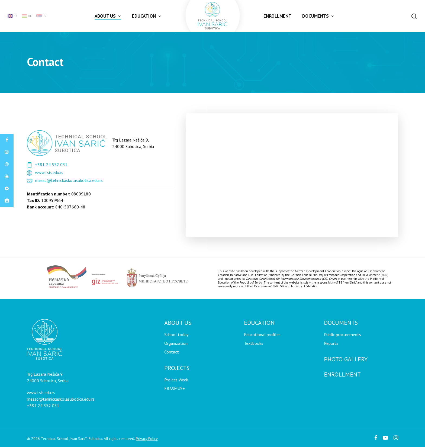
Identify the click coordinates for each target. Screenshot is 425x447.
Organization (176, 343)
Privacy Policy (147, 438)
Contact (171, 352)
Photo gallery (346, 359)
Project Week (176, 379)
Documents (318, 16)
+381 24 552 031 (51, 164)
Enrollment (277, 16)
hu (27, 16)
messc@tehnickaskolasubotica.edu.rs (69, 180)
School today (176, 334)
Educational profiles (262, 334)
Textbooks (253, 343)
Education (146, 16)
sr (41, 16)
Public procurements (342, 334)
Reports (331, 343)
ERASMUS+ (174, 388)
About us (108, 16)
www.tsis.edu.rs (49, 172)
